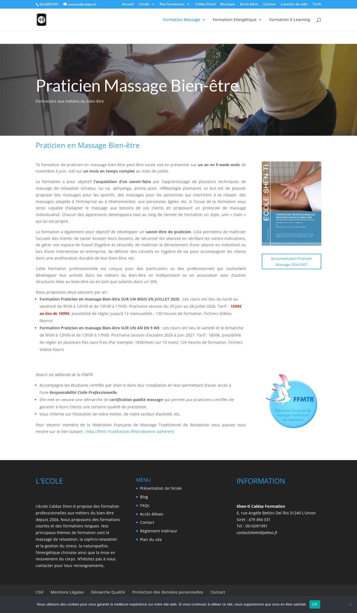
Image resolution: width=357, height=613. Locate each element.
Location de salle (294, 4)
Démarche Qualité (108, 592)
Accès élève (249, 4)
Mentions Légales (67, 592)
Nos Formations (172, 4)
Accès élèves (151, 514)
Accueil (127, 4)
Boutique (227, 4)
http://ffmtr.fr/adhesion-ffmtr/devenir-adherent (129, 431)
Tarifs (316, 4)
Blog (144, 496)
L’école (143, 4)
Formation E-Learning (289, 20)
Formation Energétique (235, 20)
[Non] (350, 604)
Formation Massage (181, 20)
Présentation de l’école (161, 488)
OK (314, 604)
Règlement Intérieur (158, 531)
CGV (39, 592)
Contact (269, 4)
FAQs (144, 505)
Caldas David (205, 4)
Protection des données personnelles (167, 592)
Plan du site (151, 539)
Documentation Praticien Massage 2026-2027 (291, 261)
